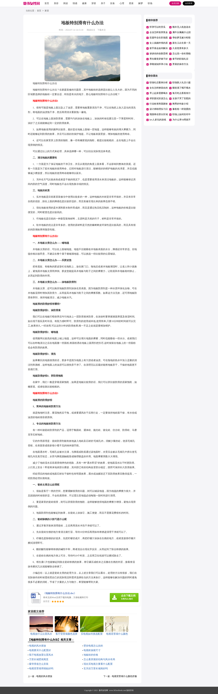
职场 (150, 3)
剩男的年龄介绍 (180, 104)
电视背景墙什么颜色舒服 (124, 676)
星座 (131, 3)
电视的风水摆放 (37, 645)
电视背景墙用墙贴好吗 (41, 668)
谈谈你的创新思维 (159, 53)
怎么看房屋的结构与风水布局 (99, 659)
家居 (47, 11)
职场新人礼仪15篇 (181, 82)
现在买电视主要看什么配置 (98, 664)
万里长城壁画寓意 (38, 659)
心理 (122, 3)
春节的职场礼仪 (180, 59)
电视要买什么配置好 (40, 650)
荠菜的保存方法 (180, 64)
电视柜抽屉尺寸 (92, 650)
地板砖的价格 (91, 655)
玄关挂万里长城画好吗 (96, 668)
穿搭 (93, 3)
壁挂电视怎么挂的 (93, 645)
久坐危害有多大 (180, 48)
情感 (75, 3)
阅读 (65, 3)
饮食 (112, 3)
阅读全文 (91, 30)
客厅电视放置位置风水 (41, 655)
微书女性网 (103, 690)
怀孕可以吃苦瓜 (157, 27)
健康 (84, 3)
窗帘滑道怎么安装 (38, 664)
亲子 (103, 3)
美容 (56, 3)
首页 (47, 3)
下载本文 (101, 30)
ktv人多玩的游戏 (158, 119)
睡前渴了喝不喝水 (181, 88)
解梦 (140, 3)
